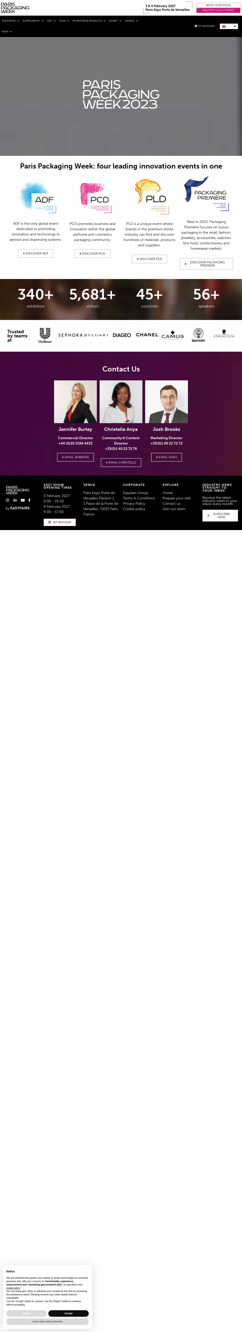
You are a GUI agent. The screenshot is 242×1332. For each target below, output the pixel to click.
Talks (64, 21)
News (7, 32)
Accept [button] (68, 1313)
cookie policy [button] (13, 1288)
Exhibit (115, 21)
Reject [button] (26, 1313)
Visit (51, 21)
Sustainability (33, 21)
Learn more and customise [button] (47, 1321)
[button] (218, 5)
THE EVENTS (10, 21)
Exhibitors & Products (89, 21)
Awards (131, 21)
